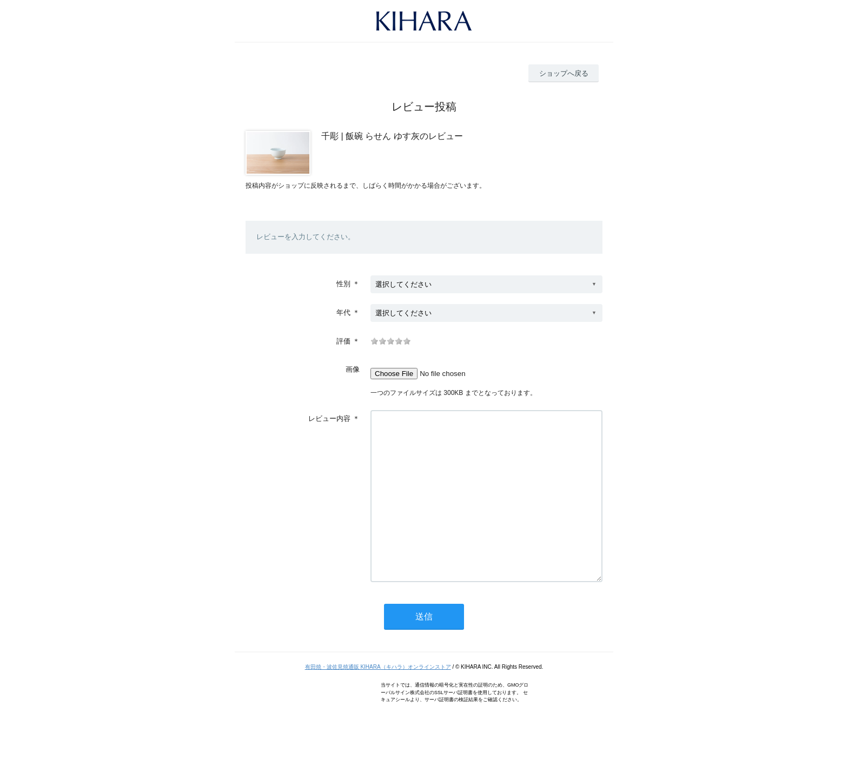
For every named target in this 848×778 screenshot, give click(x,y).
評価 (343, 341)
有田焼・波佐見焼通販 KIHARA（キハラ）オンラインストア (378, 699)
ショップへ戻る (563, 73)
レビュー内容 (329, 418)
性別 (343, 284)
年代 (343, 312)
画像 (353, 369)
